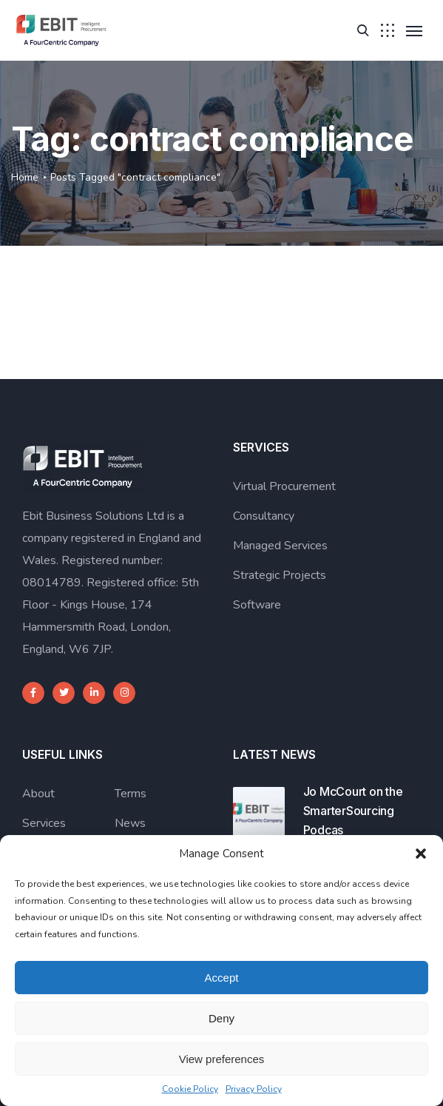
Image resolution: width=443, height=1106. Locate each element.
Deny (221, 1018)
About (38, 793)
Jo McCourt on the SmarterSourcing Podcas (353, 810)
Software (257, 605)
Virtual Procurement (284, 486)
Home (24, 177)
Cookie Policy (190, 1089)
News (130, 823)
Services (44, 823)
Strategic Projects (279, 575)
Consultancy (263, 516)
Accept (222, 977)
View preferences (222, 1059)
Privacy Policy (254, 1089)
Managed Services (280, 545)
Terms (130, 793)
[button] (420, 853)
